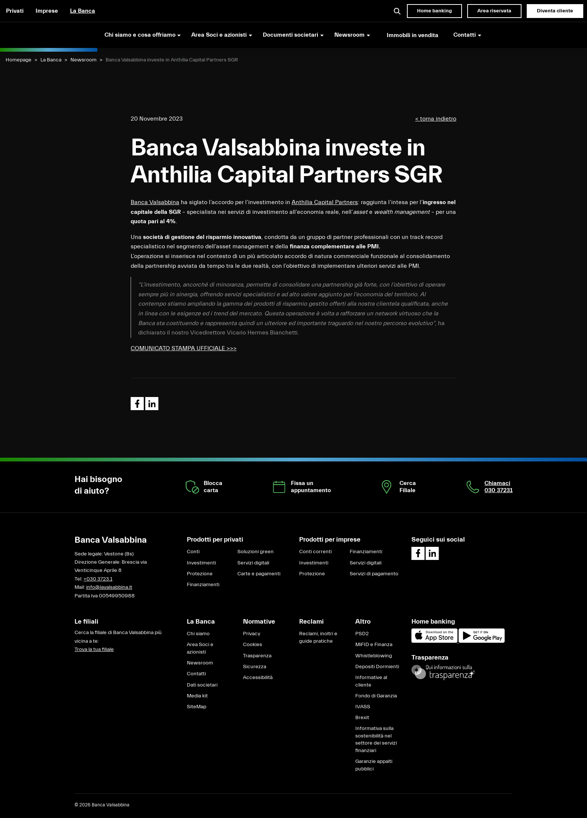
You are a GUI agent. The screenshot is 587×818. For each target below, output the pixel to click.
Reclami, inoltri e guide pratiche (318, 637)
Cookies (252, 645)
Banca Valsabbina (155, 202)
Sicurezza (254, 667)
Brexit (362, 718)
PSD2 (362, 634)
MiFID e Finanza (373, 645)
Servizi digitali (253, 563)
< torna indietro (435, 118)
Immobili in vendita (412, 35)
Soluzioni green (255, 552)
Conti (193, 552)
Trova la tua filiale (94, 649)
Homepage (18, 60)
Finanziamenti (203, 585)
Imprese (47, 10)
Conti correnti (315, 552)
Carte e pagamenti (258, 574)
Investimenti (201, 563)
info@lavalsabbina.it (109, 587)
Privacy (251, 634)
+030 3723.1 (97, 579)
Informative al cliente (371, 681)
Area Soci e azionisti (200, 648)
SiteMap (196, 707)
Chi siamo (198, 634)
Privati (15, 10)
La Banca (82, 10)
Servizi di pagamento (374, 574)
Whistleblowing (373, 656)
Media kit (197, 696)
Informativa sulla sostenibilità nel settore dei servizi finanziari (376, 739)
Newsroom (83, 60)
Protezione (200, 574)
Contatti (196, 674)
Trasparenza (257, 656)
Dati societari (202, 685)
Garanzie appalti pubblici (373, 765)
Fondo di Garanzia (376, 696)
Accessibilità (258, 678)
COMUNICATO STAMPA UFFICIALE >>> (184, 348)
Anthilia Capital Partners (325, 202)
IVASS (362, 707)
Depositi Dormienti (377, 667)
